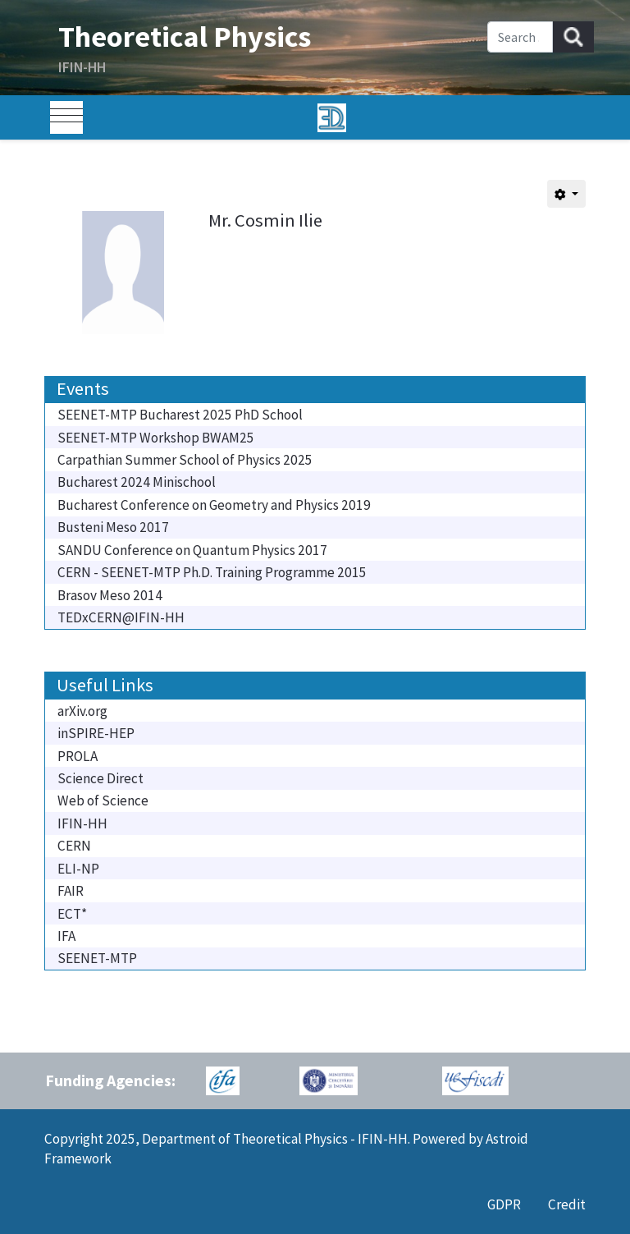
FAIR (70, 891)
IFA (66, 936)
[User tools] (566, 194)
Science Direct (100, 778)
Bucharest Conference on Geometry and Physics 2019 (214, 505)
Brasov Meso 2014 (109, 595)
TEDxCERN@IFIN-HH (121, 617)
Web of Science (102, 800)
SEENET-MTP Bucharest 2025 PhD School (180, 415)
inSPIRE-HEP (96, 733)
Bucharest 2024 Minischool (136, 482)
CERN (74, 846)
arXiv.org (82, 711)
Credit (567, 1204)
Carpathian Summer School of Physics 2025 (185, 460)
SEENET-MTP (97, 958)
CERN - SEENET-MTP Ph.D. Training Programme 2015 (212, 572)
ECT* (72, 914)
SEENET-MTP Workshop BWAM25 (155, 438)
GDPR (504, 1204)
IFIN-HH (82, 823)
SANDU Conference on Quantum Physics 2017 (192, 550)
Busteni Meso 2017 (113, 527)
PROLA (77, 756)
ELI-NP (78, 869)
